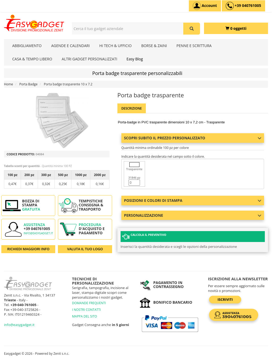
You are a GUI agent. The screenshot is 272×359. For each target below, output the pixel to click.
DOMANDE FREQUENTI (89, 303)
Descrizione (131, 108)
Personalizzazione (192, 215)
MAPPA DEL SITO (84, 316)
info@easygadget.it (38, 233)
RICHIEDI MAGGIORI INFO (28, 249)
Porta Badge (28, 84)
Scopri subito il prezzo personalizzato (192, 137)
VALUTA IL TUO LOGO (85, 249)
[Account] (205, 5)
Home (8, 84)
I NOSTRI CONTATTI (86, 309)
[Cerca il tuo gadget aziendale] (191, 29)
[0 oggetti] (236, 28)
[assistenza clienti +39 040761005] (243, 5)
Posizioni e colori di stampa (192, 200)
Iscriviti (225, 299)
